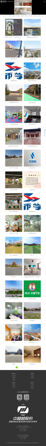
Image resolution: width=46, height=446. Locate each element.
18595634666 (25, 437)
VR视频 (14, 380)
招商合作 (32, 388)
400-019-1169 (24, 428)
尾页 (29, 367)
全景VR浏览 (14, 375)
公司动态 (32, 376)
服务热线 (23, 392)
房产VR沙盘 (14, 376)
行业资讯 (32, 375)
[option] (23, 7)
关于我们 (32, 384)
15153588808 (25, 429)
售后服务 (13, 384)
